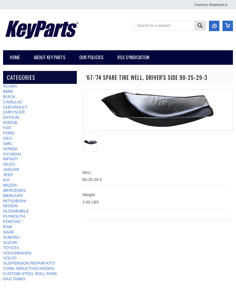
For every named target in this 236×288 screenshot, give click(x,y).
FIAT (7, 127)
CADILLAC (13, 102)
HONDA (10, 148)
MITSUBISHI (14, 201)
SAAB (8, 232)
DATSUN (11, 117)
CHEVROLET (15, 107)
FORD (8, 133)
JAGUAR (11, 169)
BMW (8, 91)
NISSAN (10, 206)
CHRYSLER (14, 112)
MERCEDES (14, 190)
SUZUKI (10, 242)
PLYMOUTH (14, 216)
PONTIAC (12, 221)
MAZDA (10, 185)
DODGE (10, 122)
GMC (7, 143)
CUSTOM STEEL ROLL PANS (30, 273)
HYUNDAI (12, 154)
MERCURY (13, 195)
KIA (6, 180)
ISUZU (9, 164)
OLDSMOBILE (16, 211)
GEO (7, 138)
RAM (7, 226)
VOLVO (10, 258)
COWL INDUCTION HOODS (28, 268)
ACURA (10, 86)
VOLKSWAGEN (17, 253)
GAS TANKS (14, 279)
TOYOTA (11, 247)
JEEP (8, 174)
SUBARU (11, 237)
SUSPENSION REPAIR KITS (29, 263)
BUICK (9, 96)
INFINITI (10, 159)
